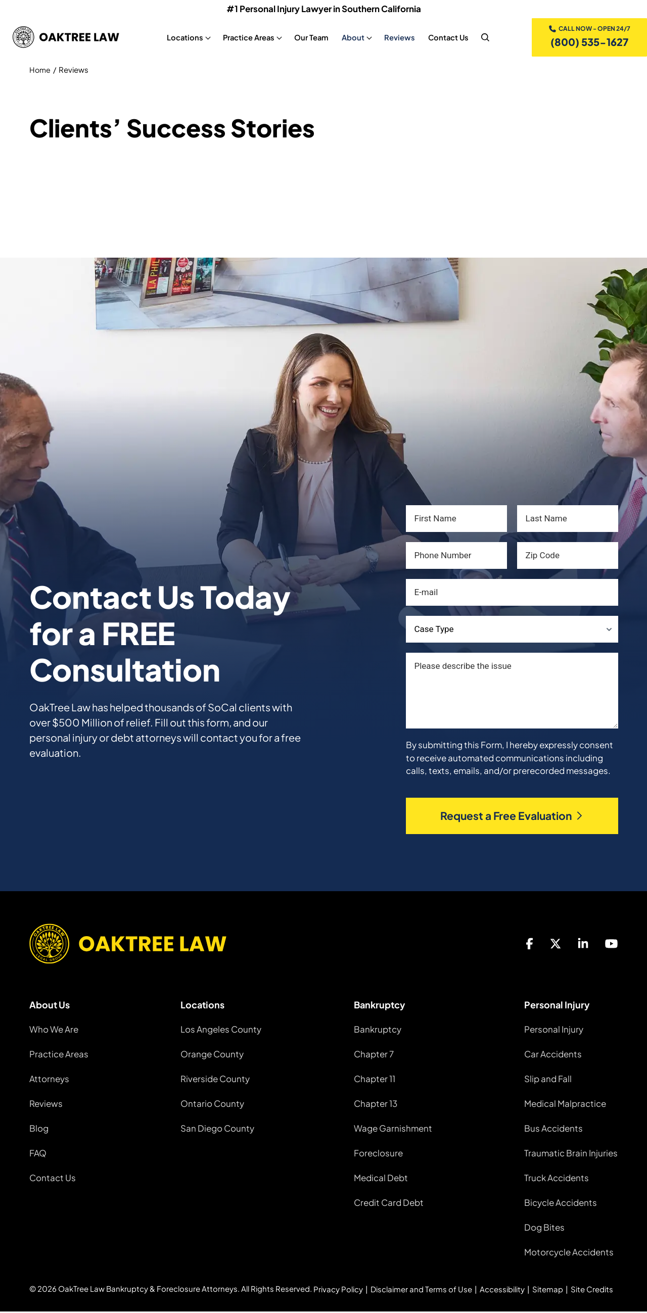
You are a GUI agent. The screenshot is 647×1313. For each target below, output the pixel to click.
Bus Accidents (553, 1129)
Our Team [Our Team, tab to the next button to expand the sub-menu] (311, 37)
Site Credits (592, 1290)
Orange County (212, 1055)
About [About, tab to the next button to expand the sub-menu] (352, 37)
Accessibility (502, 1290)
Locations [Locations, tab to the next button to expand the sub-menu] (184, 37)
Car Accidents (553, 1055)
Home (40, 71)
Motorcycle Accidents (569, 1253)
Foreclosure (378, 1154)
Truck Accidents (556, 1179)
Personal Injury (553, 1030)
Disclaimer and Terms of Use (421, 1290)
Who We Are (53, 1030)
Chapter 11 (374, 1080)
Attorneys (49, 1080)
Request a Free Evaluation (511, 817)
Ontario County (212, 1104)
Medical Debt (381, 1179)
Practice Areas (58, 1055)
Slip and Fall (548, 1080)
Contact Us (52, 1179)
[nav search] (485, 38)
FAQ (38, 1154)
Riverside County (215, 1080)
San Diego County (217, 1129)
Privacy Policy (338, 1290)
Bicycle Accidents (560, 1203)
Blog (39, 1129)
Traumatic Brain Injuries (571, 1154)
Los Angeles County (220, 1030)
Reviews (46, 1104)
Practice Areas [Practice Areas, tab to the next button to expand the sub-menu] (248, 37)
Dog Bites (544, 1228)
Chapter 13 (375, 1104)
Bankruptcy (377, 1030)
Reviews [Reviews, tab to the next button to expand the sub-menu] (399, 37)
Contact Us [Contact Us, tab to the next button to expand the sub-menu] (448, 37)
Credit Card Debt (389, 1203)
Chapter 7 (374, 1055)
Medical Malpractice (565, 1104)
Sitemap (547, 1290)
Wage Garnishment (393, 1129)
